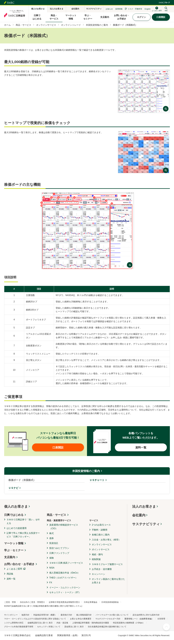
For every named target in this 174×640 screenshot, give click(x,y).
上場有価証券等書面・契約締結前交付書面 (90, 623)
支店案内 (9, 557)
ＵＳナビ (13, 488)
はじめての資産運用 (17, 528)
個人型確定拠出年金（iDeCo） (64, 573)
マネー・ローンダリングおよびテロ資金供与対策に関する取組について (35, 619)
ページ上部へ (166, 626)
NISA (51, 568)
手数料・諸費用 (99, 530)
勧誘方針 (25, 615)
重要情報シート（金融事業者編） (138, 619)
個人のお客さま (16, 506)
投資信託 (53, 543)
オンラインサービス (102, 544)
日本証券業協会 (90, 602)
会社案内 (138, 515)
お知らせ (109, 9)
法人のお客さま (144, 506)
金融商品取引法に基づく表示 (40, 623)
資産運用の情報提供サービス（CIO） (63, 527)
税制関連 (96, 559)
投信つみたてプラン (59, 548)
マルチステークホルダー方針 (107, 619)
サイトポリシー (11, 615)
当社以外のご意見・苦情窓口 (32, 602)
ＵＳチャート (96, 480)
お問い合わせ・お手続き (19, 564)
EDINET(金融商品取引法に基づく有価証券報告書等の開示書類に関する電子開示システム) (43, 606)
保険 (51, 558)
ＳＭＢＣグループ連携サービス (107, 564)
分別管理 (161, 619)
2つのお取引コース (101, 525)
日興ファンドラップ (59, 553)
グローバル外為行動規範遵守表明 (18, 626)
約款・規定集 (62, 623)
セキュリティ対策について (48, 626)
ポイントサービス (101, 549)
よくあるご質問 (14, 569)
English (148, 9)
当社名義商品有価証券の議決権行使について (107, 626)
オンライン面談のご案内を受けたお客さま (108, 581)
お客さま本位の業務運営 (80, 619)
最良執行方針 (66, 615)
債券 (51, 538)
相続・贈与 (97, 554)
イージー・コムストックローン (64, 587)
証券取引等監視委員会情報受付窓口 (64, 602)
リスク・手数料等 (135, 9)
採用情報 (118, 9)
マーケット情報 (13, 543)
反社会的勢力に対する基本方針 (146, 615)
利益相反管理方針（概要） (45, 615)
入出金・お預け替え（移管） (106, 539)
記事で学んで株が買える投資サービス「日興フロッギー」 (23, 535)
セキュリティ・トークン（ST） (65, 592)
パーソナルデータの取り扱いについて (112, 615)
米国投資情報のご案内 (86, 470)
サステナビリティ (146, 524)
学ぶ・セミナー (13, 550)
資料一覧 (11, 579)
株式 (51, 533)
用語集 (10, 574)
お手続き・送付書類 (102, 569)
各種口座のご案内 (101, 534)
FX (50, 582)
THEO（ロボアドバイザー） (63, 578)
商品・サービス (56, 514)
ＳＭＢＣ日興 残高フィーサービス (66, 563)
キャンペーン (98, 574)
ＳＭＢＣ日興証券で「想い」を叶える (23, 521)
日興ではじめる (13, 514)
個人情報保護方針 (84, 615)
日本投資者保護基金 (110, 602)
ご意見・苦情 (10, 602)
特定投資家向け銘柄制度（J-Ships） (129, 623)
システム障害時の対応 (13, 623)
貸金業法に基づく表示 (74, 626)
